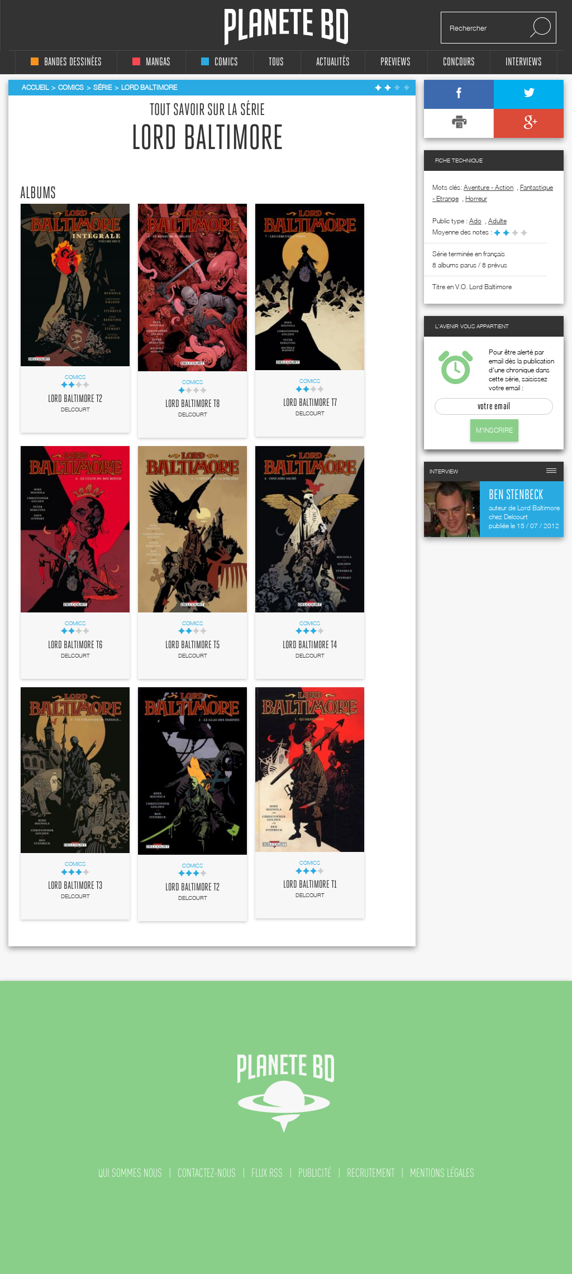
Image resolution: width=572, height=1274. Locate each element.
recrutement (370, 1173)
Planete (286, 27)
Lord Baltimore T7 (310, 403)
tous (276, 62)
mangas (151, 62)
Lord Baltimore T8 (192, 404)
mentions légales (442, 1173)
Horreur (476, 198)
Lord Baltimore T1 (310, 884)
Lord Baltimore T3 (75, 886)
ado (475, 221)
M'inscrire (494, 430)
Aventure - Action (488, 187)
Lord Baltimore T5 (192, 645)
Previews (395, 62)
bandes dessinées (66, 62)
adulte (497, 221)
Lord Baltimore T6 (75, 645)
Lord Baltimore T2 (75, 399)
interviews (524, 62)
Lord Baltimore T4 (310, 645)
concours (459, 62)
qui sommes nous (130, 1173)
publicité (314, 1173)
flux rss (267, 1173)
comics (219, 62)
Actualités (333, 62)
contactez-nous (207, 1173)
